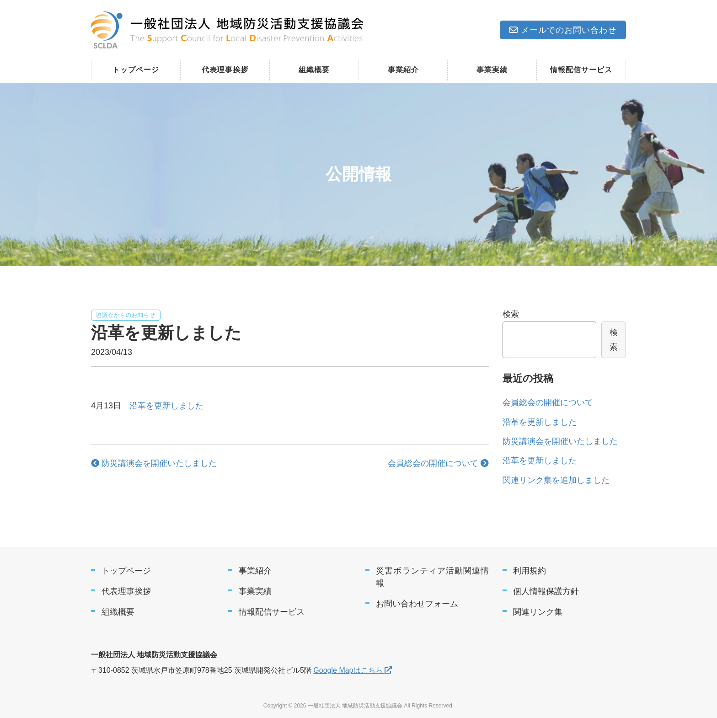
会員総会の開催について (438, 463)
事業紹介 (403, 70)
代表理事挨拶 (225, 70)
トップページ (135, 70)
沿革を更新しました (166, 405)
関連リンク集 (537, 611)
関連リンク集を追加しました (556, 480)
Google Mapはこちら (352, 670)
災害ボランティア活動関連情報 (432, 577)
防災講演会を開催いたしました (154, 463)
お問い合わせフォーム (417, 603)
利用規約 (529, 570)
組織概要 (314, 70)
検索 (511, 314)
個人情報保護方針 (546, 591)
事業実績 (492, 70)
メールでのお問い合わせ (562, 30)
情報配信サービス (581, 70)
